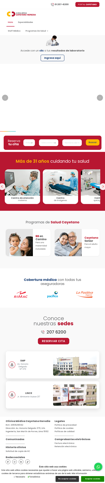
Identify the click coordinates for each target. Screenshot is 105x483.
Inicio (10, 22)
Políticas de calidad (64, 431)
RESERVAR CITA (53, 341)
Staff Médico (14, 31)
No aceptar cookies (67, 479)
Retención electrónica (65, 446)
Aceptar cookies (92, 479)
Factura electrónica (64, 443)
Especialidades (25, 22)
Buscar (93, 142)
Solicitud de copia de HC (18, 451)
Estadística (35, 477)
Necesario (20, 477)
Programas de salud (37, 31)
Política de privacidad (65, 425)
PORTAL (87, 4)
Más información (79, 473)
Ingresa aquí (52, 58)
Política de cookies (64, 428)
